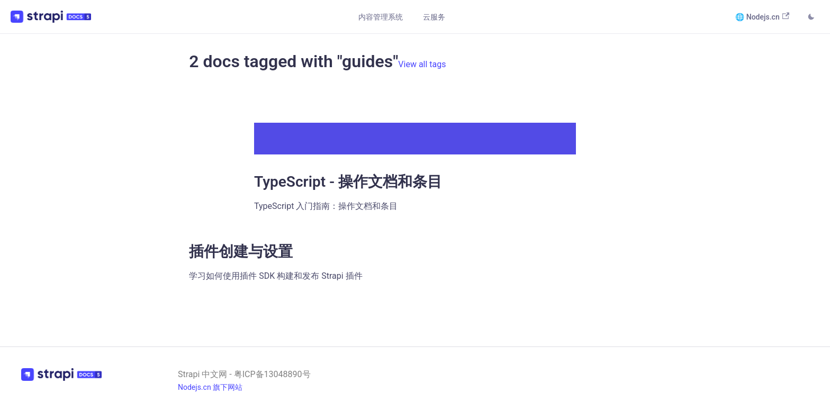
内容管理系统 (380, 17)
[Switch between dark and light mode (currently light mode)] (810, 18)
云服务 (434, 17)
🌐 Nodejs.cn (762, 16)
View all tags (422, 64)
